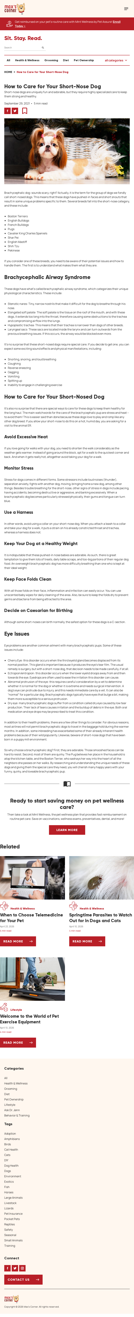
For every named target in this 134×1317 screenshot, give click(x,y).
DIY (6, 1160)
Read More (19, 942)
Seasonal (10, 1235)
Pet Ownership (84, 60)
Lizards (8, 1208)
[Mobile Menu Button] (126, 8)
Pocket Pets (12, 1219)
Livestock (10, 1203)
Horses (8, 1192)
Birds (7, 1144)
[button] (15, 8)
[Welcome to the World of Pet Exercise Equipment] (32, 1019)
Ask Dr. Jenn (12, 1110)
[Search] (25, 47)
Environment (12, 1176)
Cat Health (11, 1150)
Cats (7, 1155)
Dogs (7, 1171)
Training (9, 1246)
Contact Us (19, 1280)
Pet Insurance (13, 1214)
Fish (7, 1187)
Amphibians (12, 1139)
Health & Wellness (27, 60)
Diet (66, 60)
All (8, 60)
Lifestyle (9, 1105)
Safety (8, 1230)
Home (8, 72)
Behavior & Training (16, 1115)
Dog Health (11, 1166)
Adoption (10, 1133)
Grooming (51, 60)
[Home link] (31, 1299)
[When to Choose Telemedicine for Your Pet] (32, 918)
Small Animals (13, 1240)
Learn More (67, 830)
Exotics (9, 1182)
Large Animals (13, 1198)
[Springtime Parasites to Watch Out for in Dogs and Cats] (101, 918)
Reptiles (9, 1224)
